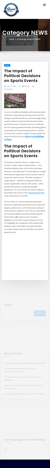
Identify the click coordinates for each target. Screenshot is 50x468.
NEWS (7, 65)
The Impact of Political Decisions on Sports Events (22, 75)
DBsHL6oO (25, 86)
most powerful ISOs (36, 193)
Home (11, 39)
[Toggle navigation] (44, 5)
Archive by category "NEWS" (29, 39)
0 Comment (8, 89)
